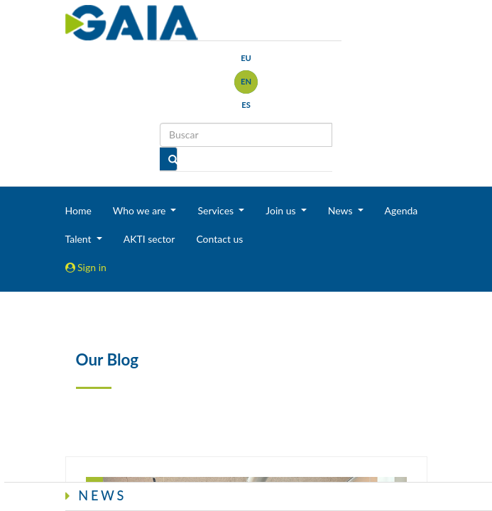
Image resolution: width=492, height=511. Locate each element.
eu (246, 57)
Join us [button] (282, 210)
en (246, 81)
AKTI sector (149, 239)
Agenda (401, 210)
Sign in (85, 267)
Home (78, 210)
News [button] (341, 210)
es (246, 104)
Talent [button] (79, 239)
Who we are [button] (140, 210)
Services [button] (216, 210)
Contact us (219, 239)
